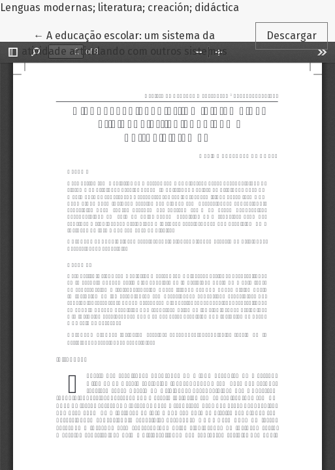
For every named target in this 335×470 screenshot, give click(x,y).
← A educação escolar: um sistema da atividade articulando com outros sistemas (124, 42)
